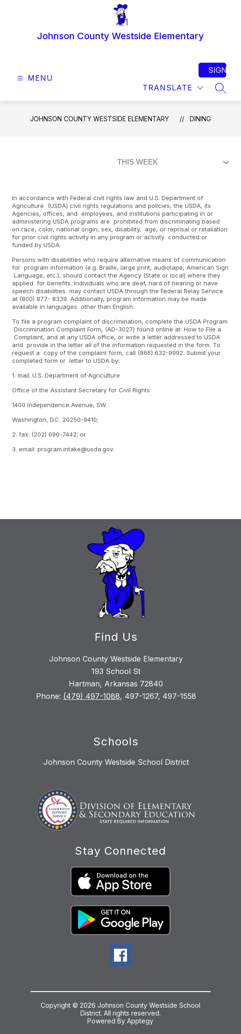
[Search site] (220, 88)
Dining (200, 119)
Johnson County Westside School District (116, 762)
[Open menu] (34, 78)
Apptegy (140, 1021)
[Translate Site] (172, 88)
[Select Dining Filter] (171, 162)
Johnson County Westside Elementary (99, 119)
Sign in (217, 70)
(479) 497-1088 (91, 696)
